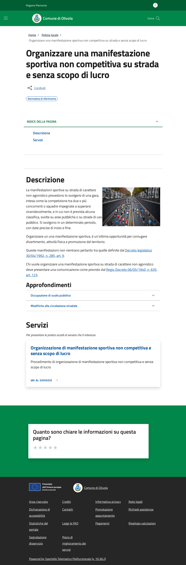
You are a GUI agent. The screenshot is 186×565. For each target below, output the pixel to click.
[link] (45, 380)
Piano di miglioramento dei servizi (74, 543)
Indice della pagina (41, 121)
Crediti (66, 501)
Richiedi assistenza (141, 509)
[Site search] (158, 18)
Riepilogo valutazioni (142, 523)
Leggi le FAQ (70, 523)
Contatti (67, 509)
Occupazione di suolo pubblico (51, 295)
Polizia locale (50, 35)
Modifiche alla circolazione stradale (54, 305)
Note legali (136, 501)
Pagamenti (102, 523)
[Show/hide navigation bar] (5, 18)
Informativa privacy (108, 501)
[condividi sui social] (36, 88)
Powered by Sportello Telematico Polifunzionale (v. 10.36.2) (67, 559)
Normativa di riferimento (42, 98)
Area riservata (38, 501)
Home (32, 35)
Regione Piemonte (36, 5)
